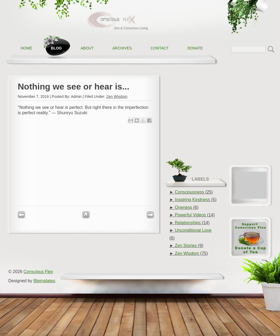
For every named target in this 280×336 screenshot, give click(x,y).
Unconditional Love (193, 230)
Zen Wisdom (117, 96)
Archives (122, 48)
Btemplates (44, 280)
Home (26, 48)
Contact (159, 48)
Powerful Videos (190, 215)
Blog (56, 48)
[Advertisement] (85, 164)
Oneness (183, 207)
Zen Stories (186, 245)
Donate (195, 48)
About (86, 48)
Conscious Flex (38, 271)
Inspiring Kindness (192, 199)
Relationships (188, 222)
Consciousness (189, 192)
